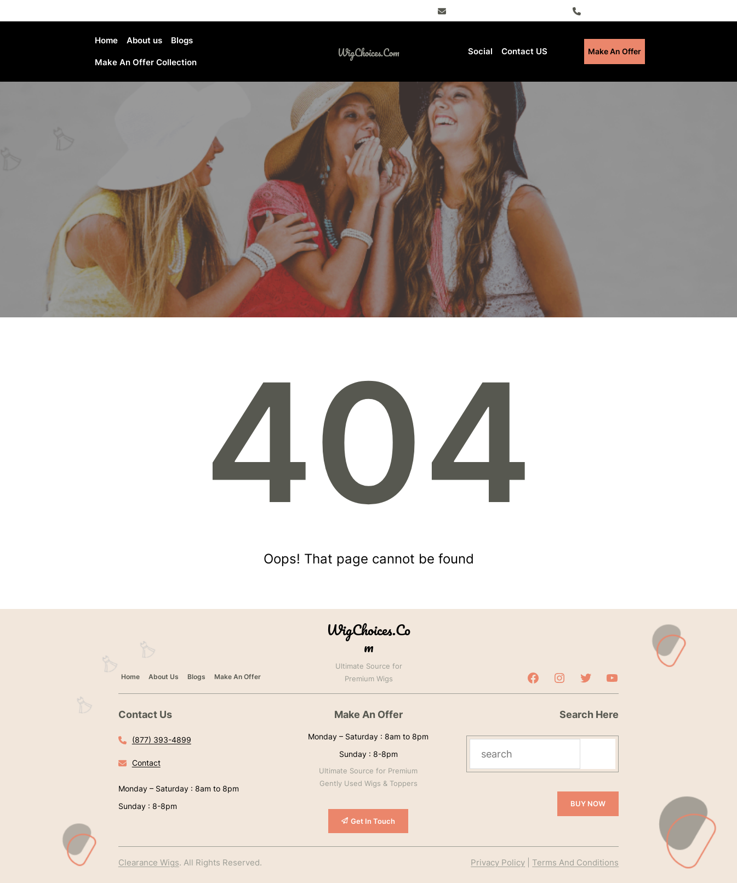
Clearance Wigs (148, 862)
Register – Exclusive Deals (498, 10)
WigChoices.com (368, 52)
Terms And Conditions (575, 862)
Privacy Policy (498, 862)
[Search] (597, 754)
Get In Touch (373, 821)
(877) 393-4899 (615, 10)
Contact (146, 762)
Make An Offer (614, 51)
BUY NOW (587, 803)
